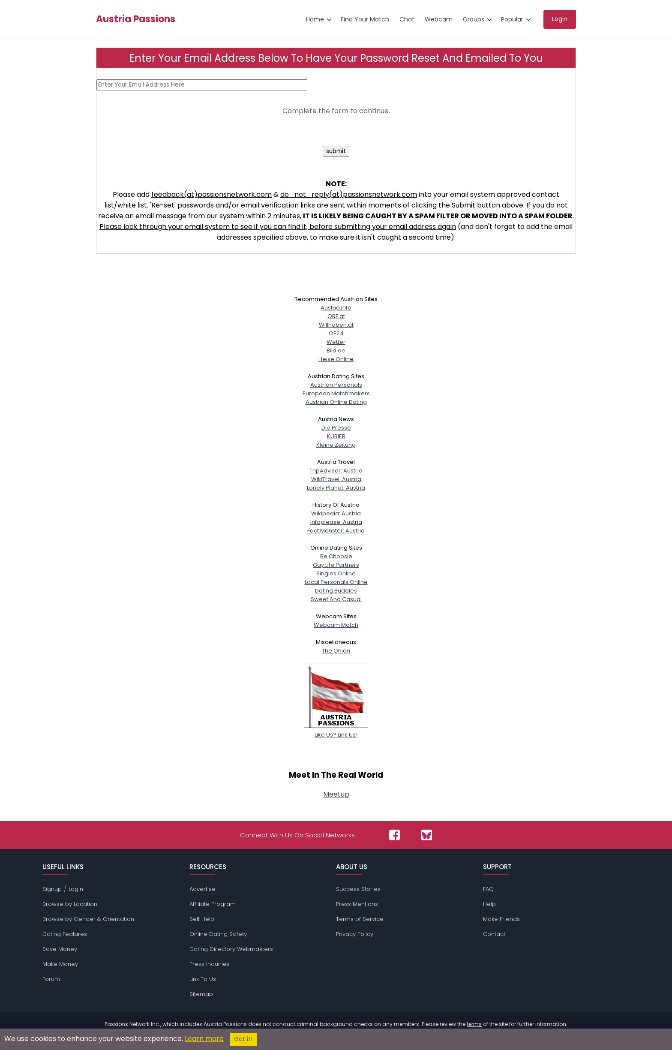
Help (489, 904)
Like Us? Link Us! (336, 730)
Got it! (243, 1039)
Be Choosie (336, 556)
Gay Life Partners (336, 565)
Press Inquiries (209, 964)
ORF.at (336, 316)
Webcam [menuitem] (439, 19)
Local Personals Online (336, 582)
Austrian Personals (336, 385)
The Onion (336, 651)
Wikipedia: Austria (336, 513)
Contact (494, 934)
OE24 (336, 333)
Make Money (60, 964)
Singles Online (336, 573)
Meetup (336, 794)
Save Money (59, 949)
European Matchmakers (336, 393)
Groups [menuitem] (473, 19)
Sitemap (201, 994)
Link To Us (202, 979)
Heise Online (336, 359)
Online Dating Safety (218, 934)
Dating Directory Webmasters (231, 949)
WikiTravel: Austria (336, 479)
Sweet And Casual (336, 599)
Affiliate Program (212, 904)
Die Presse (336, 428)
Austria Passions (135, 19)
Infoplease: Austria (336, 522)
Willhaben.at (336, 325)
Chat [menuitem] (406, 19)
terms (474, 1024)
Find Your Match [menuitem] (365, 19)
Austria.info (336, 308)
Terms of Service (360, 919)
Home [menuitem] (315, 19)
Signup (52, 889)
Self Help (201, 919)
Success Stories (358, 889)
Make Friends (501, 919)
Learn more (204, 1039)
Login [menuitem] (559, 19)
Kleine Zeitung (336, 445)
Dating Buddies (336, 591)
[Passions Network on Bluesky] (426, 835)
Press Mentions (357, 904)
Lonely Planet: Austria (336, 488)
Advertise (202, 889)
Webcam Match (336, 625)
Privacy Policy (354, 934)
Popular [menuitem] (512, 19)
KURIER (336, 436)
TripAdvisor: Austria (336, 470)
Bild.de (336, 350)
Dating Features (64, 934)
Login (76, 889)
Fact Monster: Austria (336, 531)
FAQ (488, 889)
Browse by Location (69, 904)
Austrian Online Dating (336, 402)
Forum (51, 979)
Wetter (336, 342)
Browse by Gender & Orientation (88, 919)
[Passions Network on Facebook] (394, 835)
